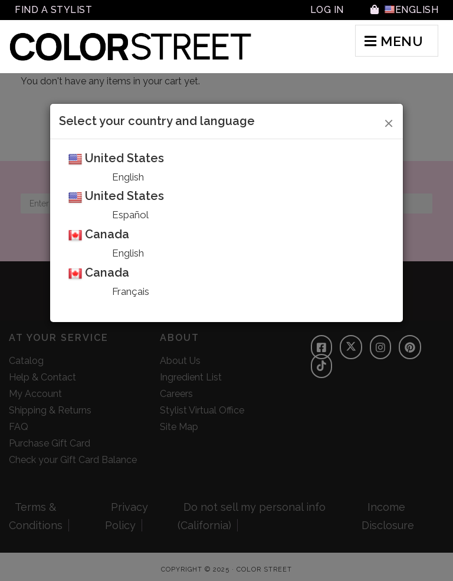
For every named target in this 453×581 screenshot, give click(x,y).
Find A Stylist (53, 9)
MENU (394, 41)
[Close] (389, 121)
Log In (327, 9)
